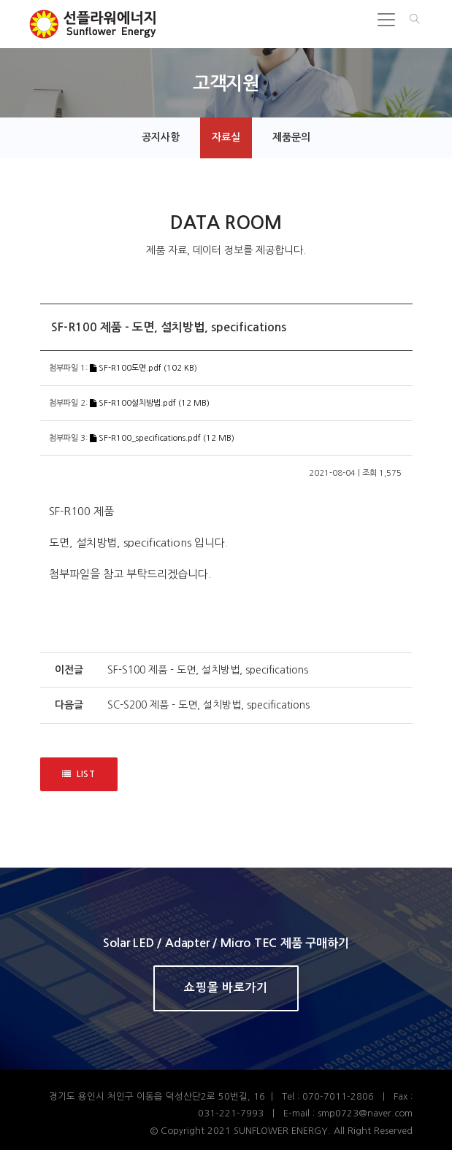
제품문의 (291, 137)
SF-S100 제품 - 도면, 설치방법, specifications (207, 670)
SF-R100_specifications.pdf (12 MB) (162, 438)
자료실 (226, 137)
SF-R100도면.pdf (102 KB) (143, 368)
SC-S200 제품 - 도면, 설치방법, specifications (208, 705)
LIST (79, 774)
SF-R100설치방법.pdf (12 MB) (150, 403)
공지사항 (161, 137)
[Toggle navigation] (386, 20)
